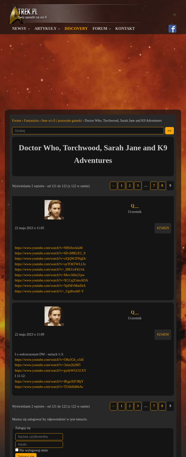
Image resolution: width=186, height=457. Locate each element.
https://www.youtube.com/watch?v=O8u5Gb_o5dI (49, 359)
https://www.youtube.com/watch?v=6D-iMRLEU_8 (50, 253)
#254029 (163, 228)
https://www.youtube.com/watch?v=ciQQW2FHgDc (50, 258)
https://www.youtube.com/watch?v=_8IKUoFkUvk (50, 269)
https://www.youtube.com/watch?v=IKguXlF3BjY (49, 381)
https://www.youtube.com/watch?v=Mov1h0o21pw (50, 275)
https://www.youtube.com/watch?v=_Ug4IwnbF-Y (49, 291)
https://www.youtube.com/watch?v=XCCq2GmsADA (51, 280)
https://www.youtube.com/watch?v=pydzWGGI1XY (50, 370)
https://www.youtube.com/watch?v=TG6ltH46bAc (49, 387)
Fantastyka (31, 120)
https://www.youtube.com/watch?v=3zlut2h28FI (47, 365)
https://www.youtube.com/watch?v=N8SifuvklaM (49, 248)
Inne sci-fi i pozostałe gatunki (61, 120)
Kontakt (125, 28)
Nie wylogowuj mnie (33, 450)
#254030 (163, 334)
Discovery (76, 28)
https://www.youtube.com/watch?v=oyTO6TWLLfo (50, 264)
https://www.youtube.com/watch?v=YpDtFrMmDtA (50, 286)
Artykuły (45, 28)
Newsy (19, 28)
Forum (100, 28)
